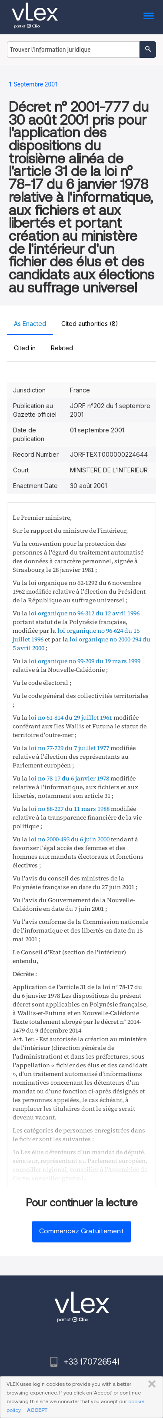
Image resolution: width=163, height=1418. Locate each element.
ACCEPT (37, 1410)
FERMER (150, 1384)
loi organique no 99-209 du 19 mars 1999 (84, 661)
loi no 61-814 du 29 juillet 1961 (70, 717)
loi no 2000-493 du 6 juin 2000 (69, 839)
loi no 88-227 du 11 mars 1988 (69, 808)
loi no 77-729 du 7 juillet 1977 (69, 748)
